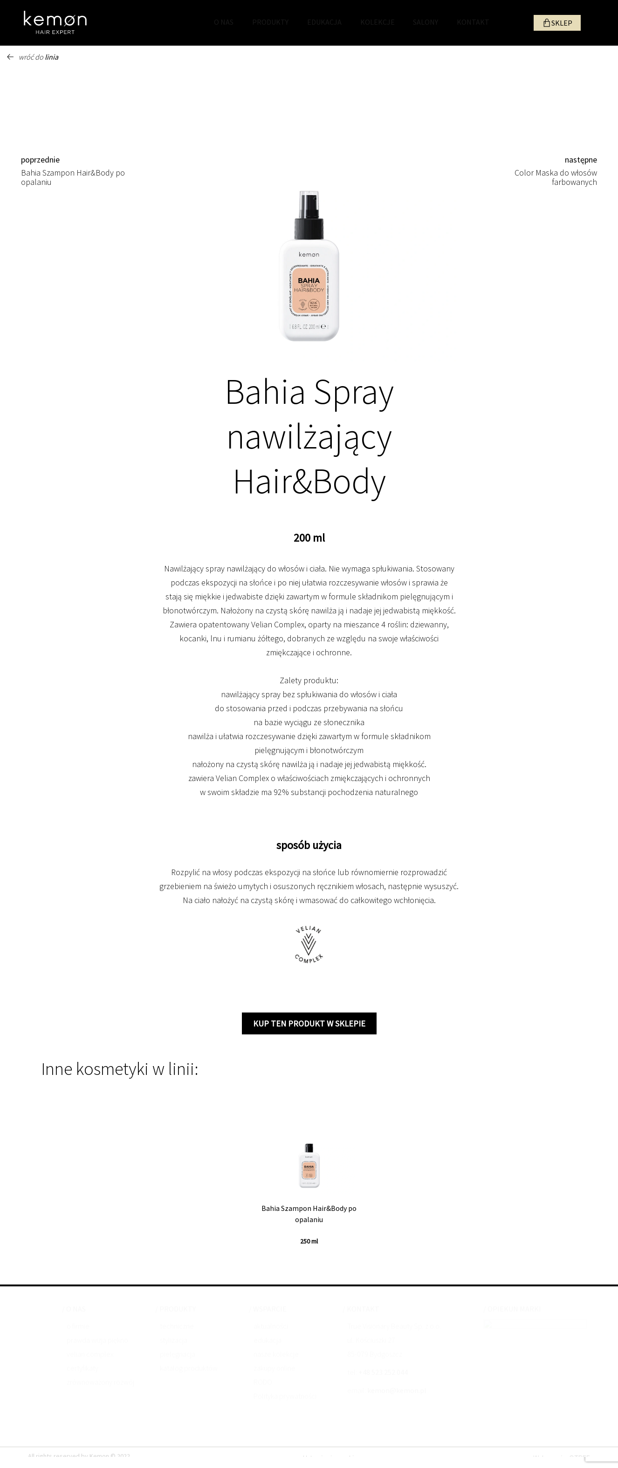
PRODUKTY (270, 22)
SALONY (425, 22)
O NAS (223, 22)
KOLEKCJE (377, 22)
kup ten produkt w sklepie (309, 1023)
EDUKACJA (324, 22)
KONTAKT (473, 22)
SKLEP (561, 22)
